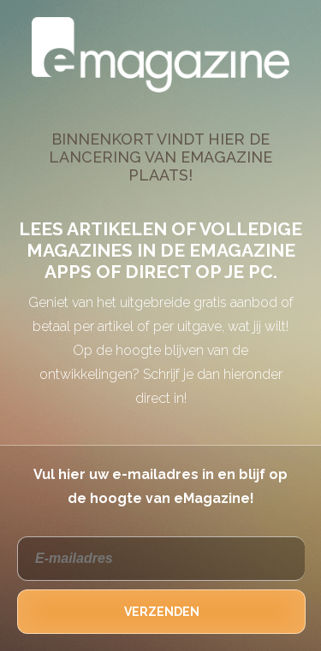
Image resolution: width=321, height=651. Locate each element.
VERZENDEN (161, 611)
